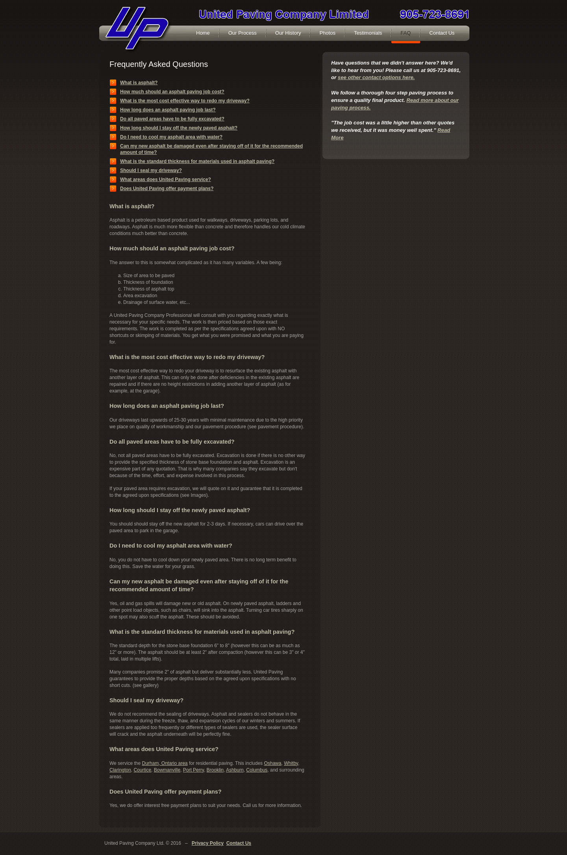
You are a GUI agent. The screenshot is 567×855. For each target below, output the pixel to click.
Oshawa (272, 763)
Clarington (120, 770)
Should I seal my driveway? (151, 170)
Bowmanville (167, 770)
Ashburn (235, 770)
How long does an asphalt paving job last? (168, 110)
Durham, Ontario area (164, 763)
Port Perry (193, 770)
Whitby (291, 763)
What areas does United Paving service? (165, 179)
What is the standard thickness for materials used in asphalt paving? (197, 161)
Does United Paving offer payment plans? (166, 188)
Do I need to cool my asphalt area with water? (171, 137)
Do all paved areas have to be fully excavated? (172, 119)
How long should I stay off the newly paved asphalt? (178, 128)
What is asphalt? (139, 82)
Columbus (256, 770)
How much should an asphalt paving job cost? (172, 91)
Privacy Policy (208, 843)
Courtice (142, 770)
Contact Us (238, 843)
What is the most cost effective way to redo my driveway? (185, 101)
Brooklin (215, 770)
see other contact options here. (376, 77)
